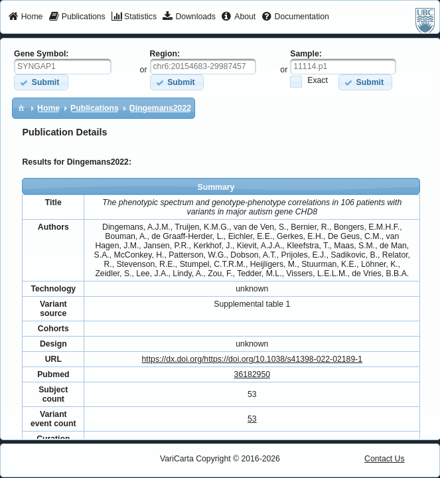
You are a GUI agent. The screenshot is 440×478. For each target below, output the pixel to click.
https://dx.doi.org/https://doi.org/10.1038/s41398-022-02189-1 (251, 359)
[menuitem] (25, 17)
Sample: (306, 53)
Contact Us (384, 458)
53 (252, 419)
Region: (165, 53)
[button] (41, 82)
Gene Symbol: (41, 53)
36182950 (252, 374)
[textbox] (62, 66)
